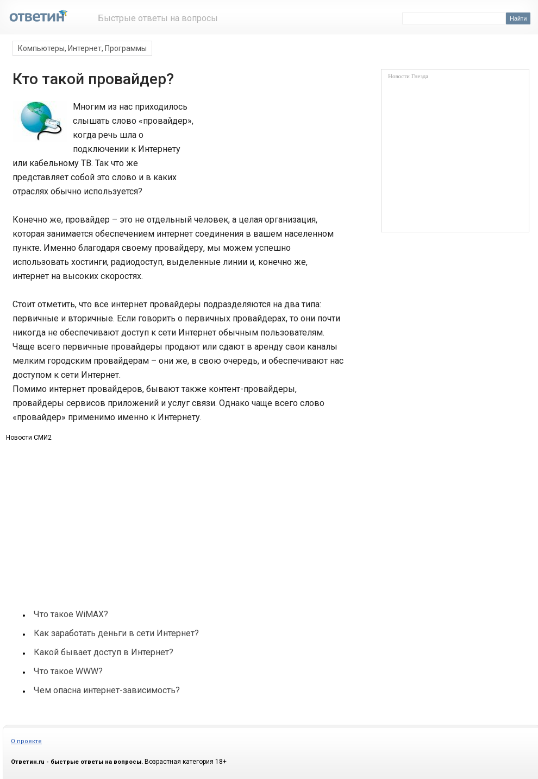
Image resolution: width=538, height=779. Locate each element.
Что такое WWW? (68, 671)
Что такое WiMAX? (71, 614)
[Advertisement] (92, 514)
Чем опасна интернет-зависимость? (107, 690)
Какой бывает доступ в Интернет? (103, 652)
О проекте (26, 741)
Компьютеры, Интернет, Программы (82, 48)
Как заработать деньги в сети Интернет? (116, 633)
